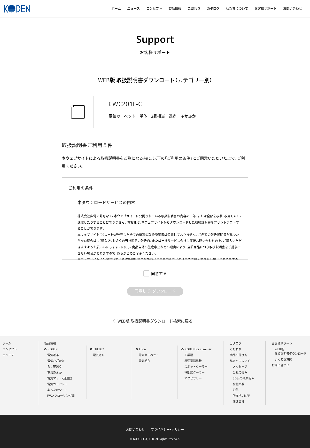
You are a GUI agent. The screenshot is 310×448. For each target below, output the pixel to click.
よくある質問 (283, 359)
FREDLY (98, 349)
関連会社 (238, 401)
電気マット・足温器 (59, 378)
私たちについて (237, 8)
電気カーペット (57, 384)
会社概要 (238, 384)
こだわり (194, 8)
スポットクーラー (196, 366)
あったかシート (57, 390)
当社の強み (240, 372)
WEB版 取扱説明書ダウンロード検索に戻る (155, 321)
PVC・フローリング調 (61, 395)
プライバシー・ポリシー (167, 429)
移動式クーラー (194, 372)
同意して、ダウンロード (155, 291)
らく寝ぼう (54, 366)
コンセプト (154, 8)
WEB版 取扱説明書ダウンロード (291, 351)
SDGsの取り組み (243, 378)
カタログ (213, 8)
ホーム (116, 8)
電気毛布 (53, 355)
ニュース (133, 8)
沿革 (236, 390)
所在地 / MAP (241, 395)
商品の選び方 (238, 355)
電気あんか (54, 372)
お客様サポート (266, 8)
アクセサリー (193, 378)
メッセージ (240, 366)
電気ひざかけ (56, 361)
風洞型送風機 (193, 361)
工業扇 (188, 355)
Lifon (142, 349)
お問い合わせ (292, 8)
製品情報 (175, 8)
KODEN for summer (198, 349)
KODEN (53, 349)
